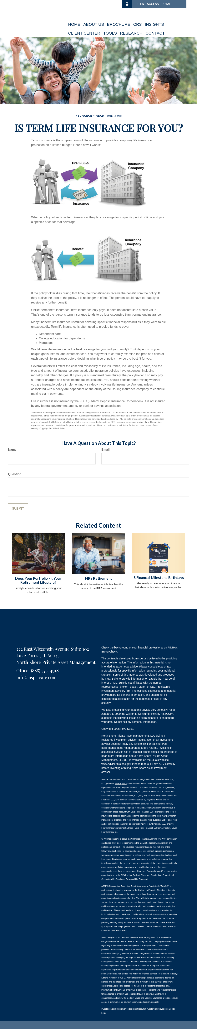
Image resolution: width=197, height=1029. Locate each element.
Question (14, 474)
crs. (116, 832)
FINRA (118, 783)
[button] (93, 24)
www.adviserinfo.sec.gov (116, 763)
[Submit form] (18, 508)
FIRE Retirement (98, 578)
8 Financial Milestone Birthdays (159, 577)
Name (12, 449)
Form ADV (158, 763)
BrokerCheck (109, 651)
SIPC (123, 783)
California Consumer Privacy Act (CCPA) (150, 713)
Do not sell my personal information (135, 721)
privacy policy (164, 828)
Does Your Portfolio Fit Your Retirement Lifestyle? (38, 580)
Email (105, 449)
